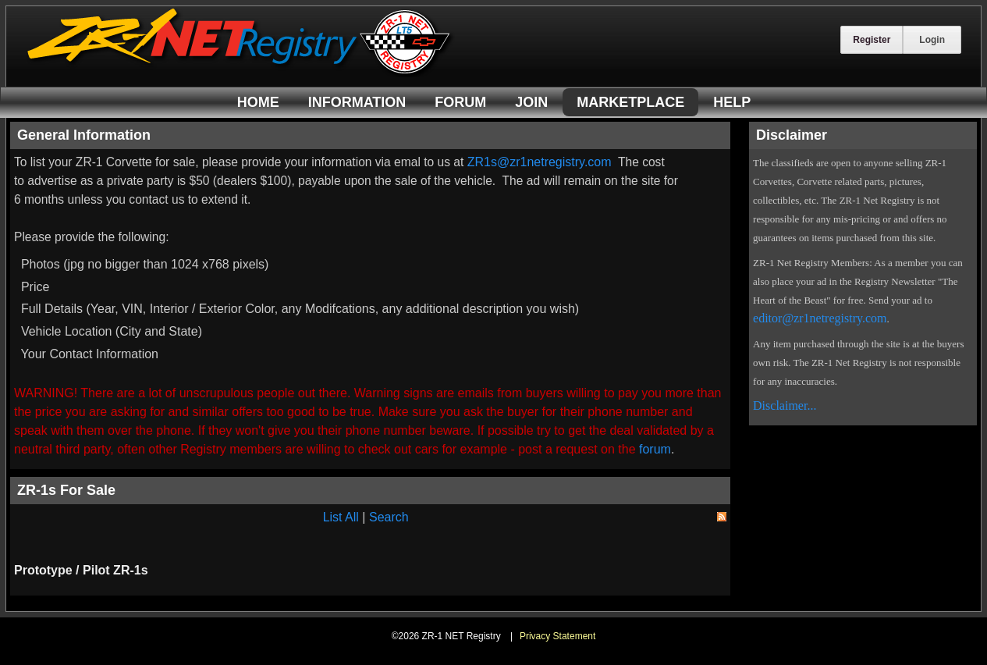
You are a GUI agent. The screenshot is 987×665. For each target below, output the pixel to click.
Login (932, 39)
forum (655, 449)
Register (871, 39)
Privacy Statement (557, 636)
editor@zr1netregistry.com (819, 318)
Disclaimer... (784, 405)
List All (341, 517)
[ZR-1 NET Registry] (240, 73)
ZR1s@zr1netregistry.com (539, 162)
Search (389, 517)
